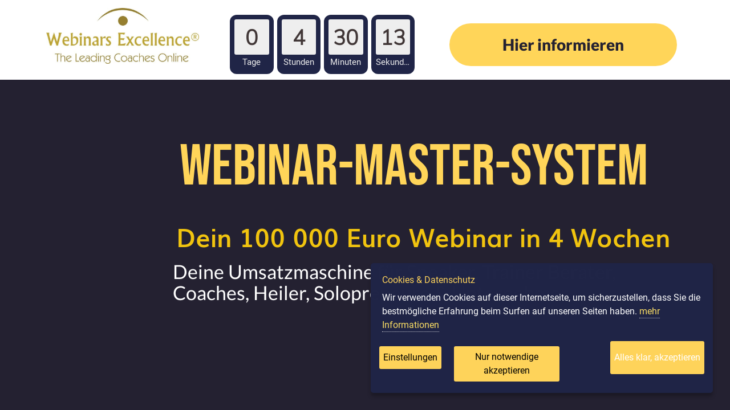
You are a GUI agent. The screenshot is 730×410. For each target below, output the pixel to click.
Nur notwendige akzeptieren (506, 363)
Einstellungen (410, 357)
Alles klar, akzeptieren (657, 357)
